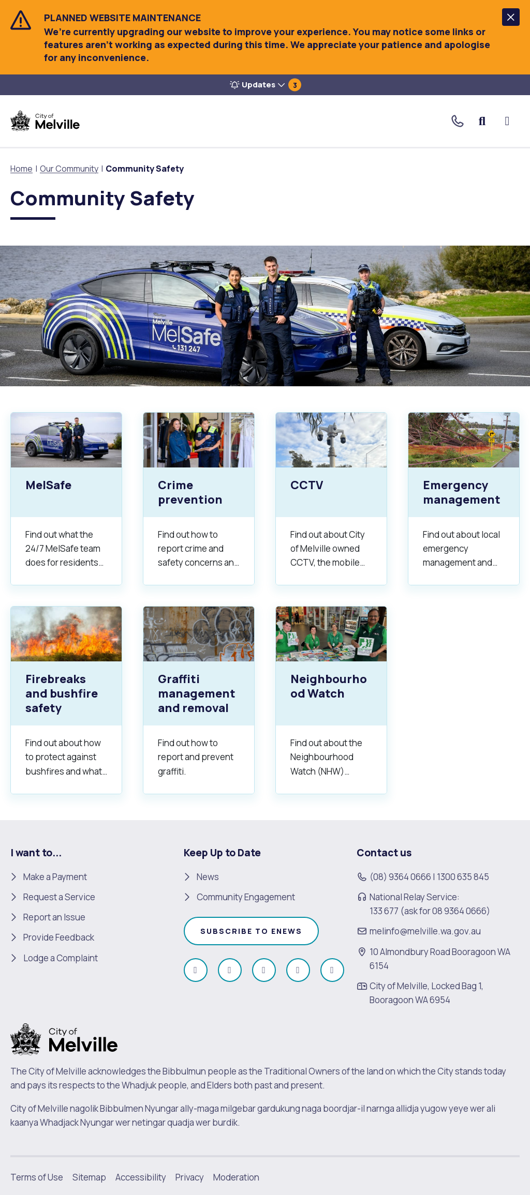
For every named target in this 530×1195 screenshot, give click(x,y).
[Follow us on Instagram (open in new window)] (230, 970)
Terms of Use (36, 1177)
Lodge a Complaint (60, 958)
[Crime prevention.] (199, 498)
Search (482, 121)
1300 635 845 (463, 877)
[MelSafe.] (66, 498)
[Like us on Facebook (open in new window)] (196, 970)
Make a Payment (55, 877)
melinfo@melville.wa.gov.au (425, 931)
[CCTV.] (331, 498)
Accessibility (140, 1177)
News (208, 877)
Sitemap (89, 1177)
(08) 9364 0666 (400, 877)
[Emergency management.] (464, 498)
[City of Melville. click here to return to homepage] (63, 1039)
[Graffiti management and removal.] (199, 700)
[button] (511, 17)
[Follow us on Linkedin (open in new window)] (332, 970)
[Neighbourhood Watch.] (331, 700)
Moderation (236, 1177)
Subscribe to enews (251, 931)
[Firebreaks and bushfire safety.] (66, 700)
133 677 (384, 911)
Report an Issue (54, 917)
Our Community (69, 168)
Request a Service (59, 897)
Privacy (189, 1177)
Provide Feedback (58, 937)
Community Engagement (246, 897)
